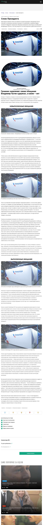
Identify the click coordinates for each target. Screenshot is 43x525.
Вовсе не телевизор (7, 426)
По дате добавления (6, 443)
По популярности (5, 446)
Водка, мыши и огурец (8, 428)
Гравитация (6, 424)
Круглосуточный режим (8, 420)
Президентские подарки (9, 422)
